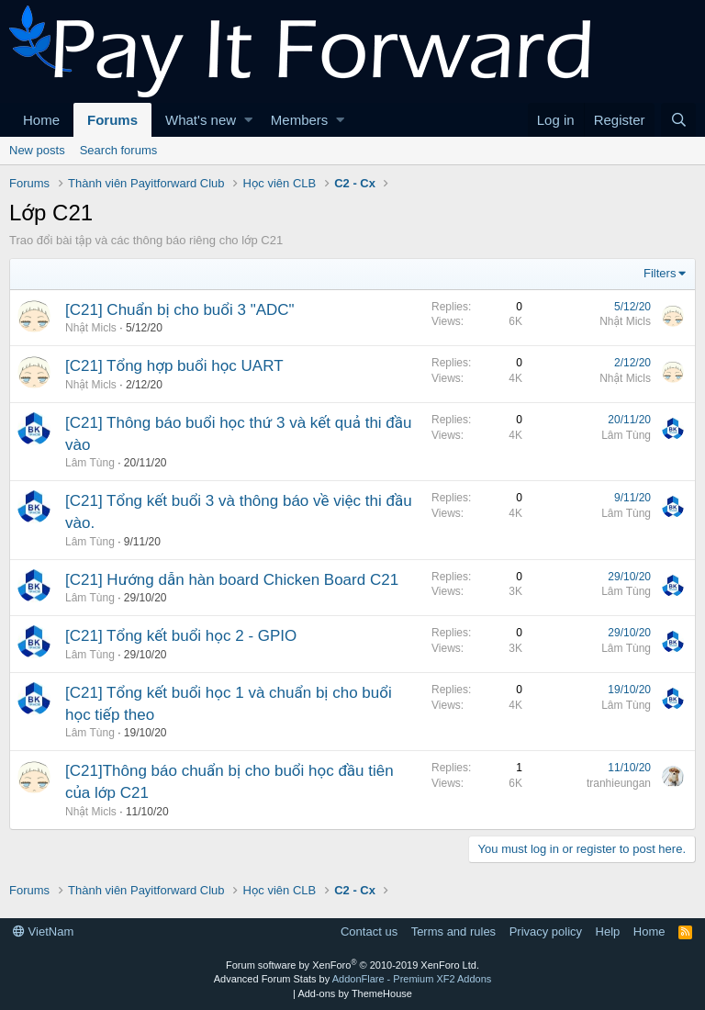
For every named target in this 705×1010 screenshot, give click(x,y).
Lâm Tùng (90, 462)
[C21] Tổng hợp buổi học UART (174, 366)
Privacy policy (545, 931)
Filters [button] (659, 273)
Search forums (119, 150)
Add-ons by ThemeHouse (354, 993)
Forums (112, 120)
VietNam (43, 931)
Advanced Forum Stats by (353, 978)
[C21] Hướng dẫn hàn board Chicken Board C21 (231, 580)
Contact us (369, 931)
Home (41, 120)
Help (608, 931)
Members (300, 120)
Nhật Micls (91, 327)
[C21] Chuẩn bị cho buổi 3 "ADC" (180, 310)
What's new (200, 120)
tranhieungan (619, 783)
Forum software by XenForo (352, 965)
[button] (248, 120)
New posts (37, 150)
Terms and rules (453, 931)
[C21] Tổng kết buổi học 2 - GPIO (181, 636)
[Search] (678, 120)
